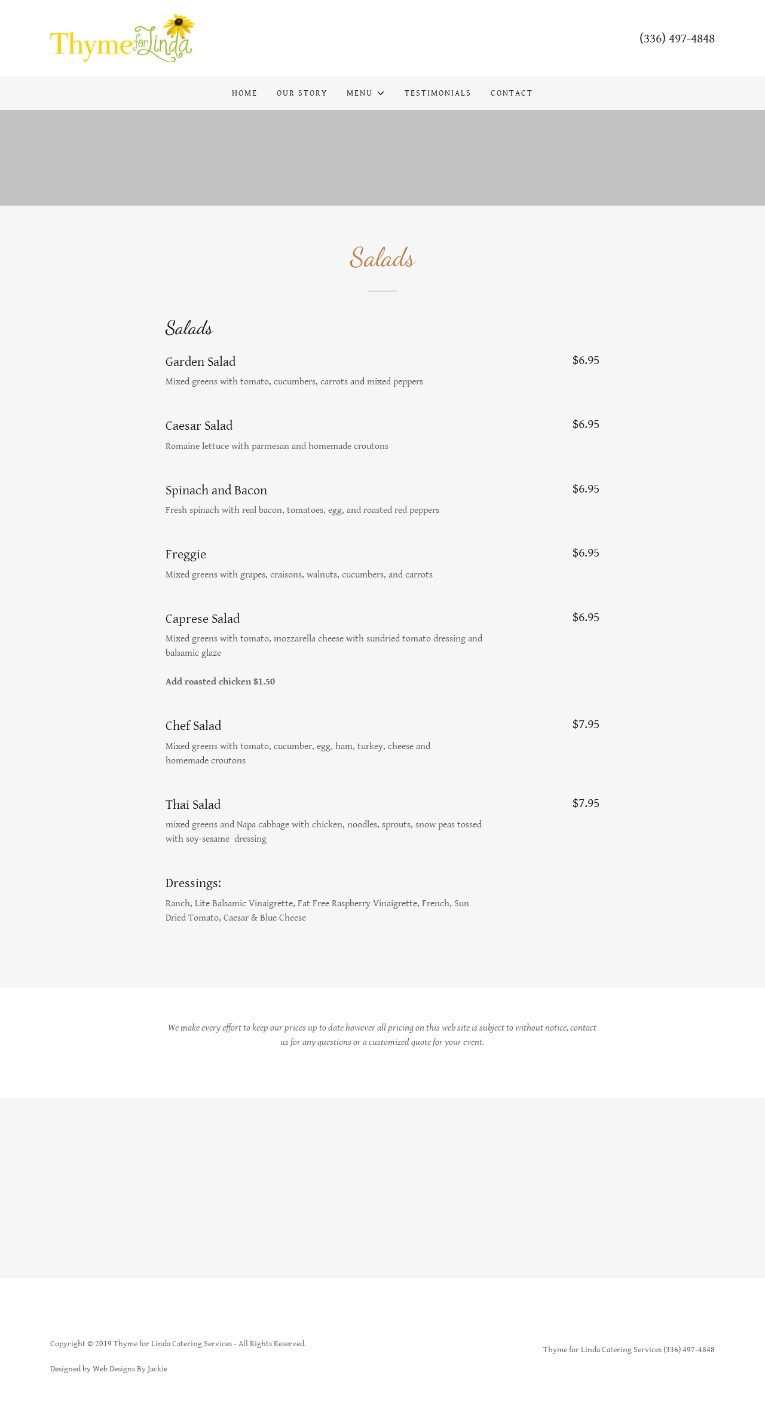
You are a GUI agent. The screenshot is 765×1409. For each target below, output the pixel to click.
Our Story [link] (302, 93)
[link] (122, 38)
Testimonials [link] (438, 93)
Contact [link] (512, 93)
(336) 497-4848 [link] (677, 38)
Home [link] (245, 93)
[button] (366, 93)
